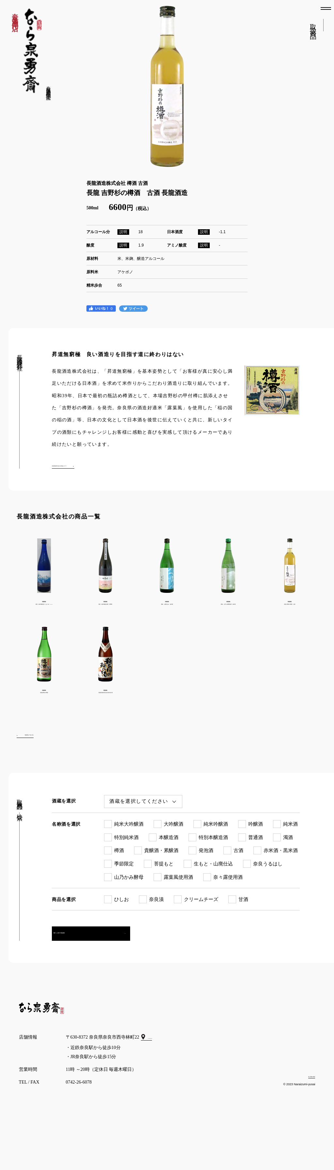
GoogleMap (161, 1081)
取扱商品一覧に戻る (48, 772)
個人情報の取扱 (299, 1119)
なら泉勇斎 (32, 50)
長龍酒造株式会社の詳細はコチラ (86, 464)
